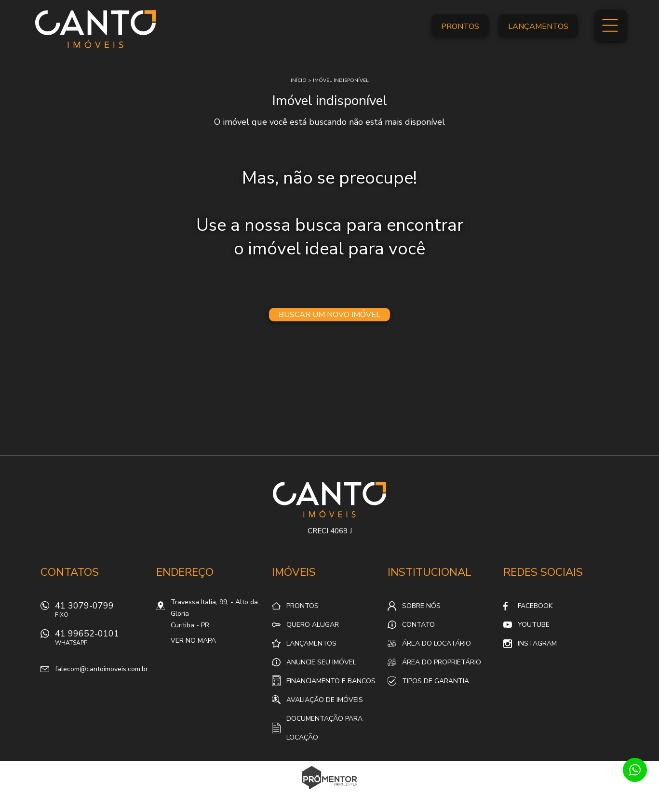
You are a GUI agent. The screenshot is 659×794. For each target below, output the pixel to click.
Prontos (460, 26)
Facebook (535, 605)
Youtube (534, 624)
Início (299, 80)
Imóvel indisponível (341, 80)
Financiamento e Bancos (331, 681)
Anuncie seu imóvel (321, 662)
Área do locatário (436, 643)
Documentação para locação (324, 728)
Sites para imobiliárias (329, 791)
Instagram (537, 643)
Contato (418, 624)
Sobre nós (421, 605)
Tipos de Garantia (435, 681)
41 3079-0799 (101, 612)
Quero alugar (312, 624)
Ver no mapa (193, 640)
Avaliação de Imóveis (324, 699)
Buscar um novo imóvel (329, 314)
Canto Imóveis (329, 500)
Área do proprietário (441, 662)
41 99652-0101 (101, 640)
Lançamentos (538, 26)
